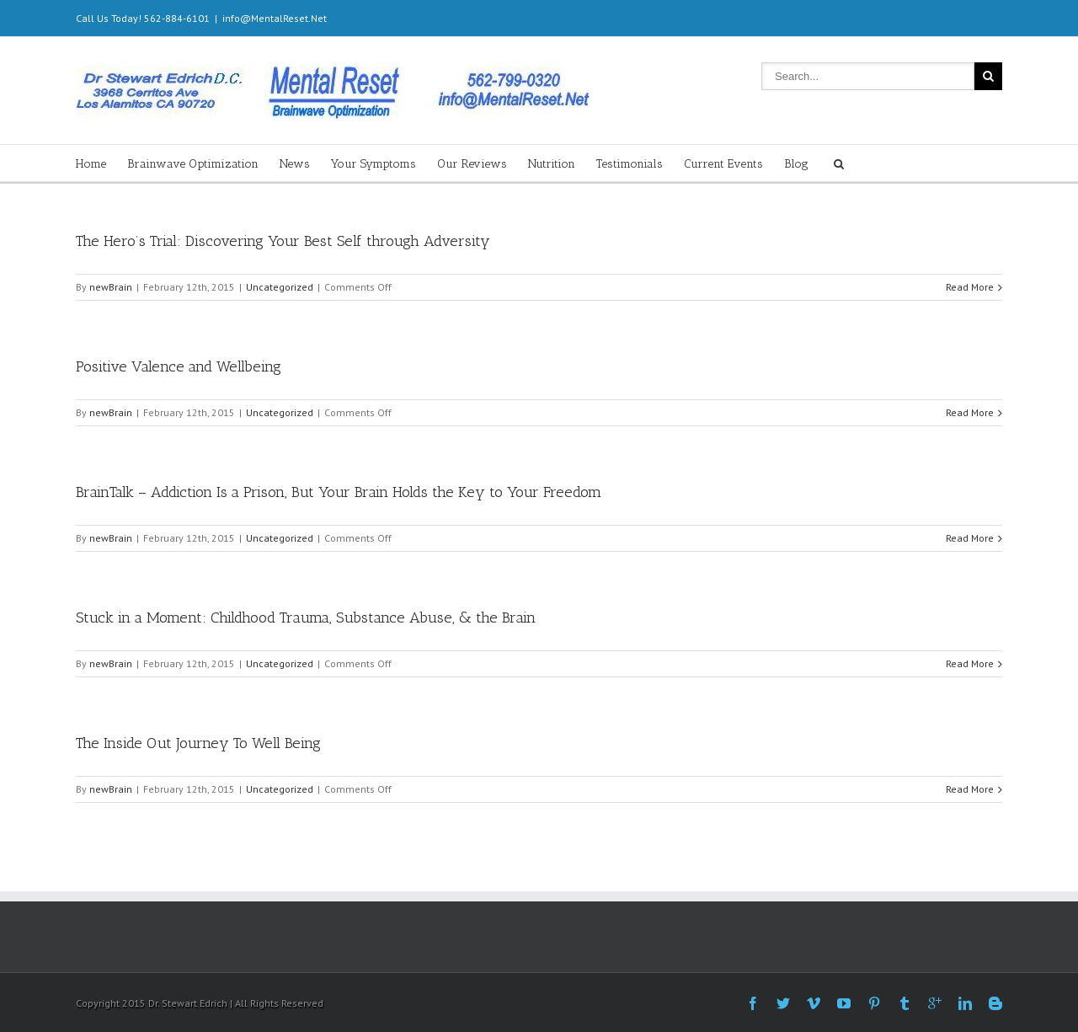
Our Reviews (472, 164)
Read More (970, 287)
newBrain (110, 287)
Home (91, 164)
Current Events (723, 164)
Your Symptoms (373, 164)
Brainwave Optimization (193, 164)
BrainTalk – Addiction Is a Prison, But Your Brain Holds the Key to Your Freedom (338, 492)
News (295, 164)
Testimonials (629, 164)
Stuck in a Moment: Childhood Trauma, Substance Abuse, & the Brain (306, 617)
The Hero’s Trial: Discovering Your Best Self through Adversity (283, 241)
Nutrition (551, 164)
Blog (796, 164)
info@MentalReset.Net (274, 18)
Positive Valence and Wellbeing (178, 366)
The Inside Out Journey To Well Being (198, 743)
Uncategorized (279, 287)
